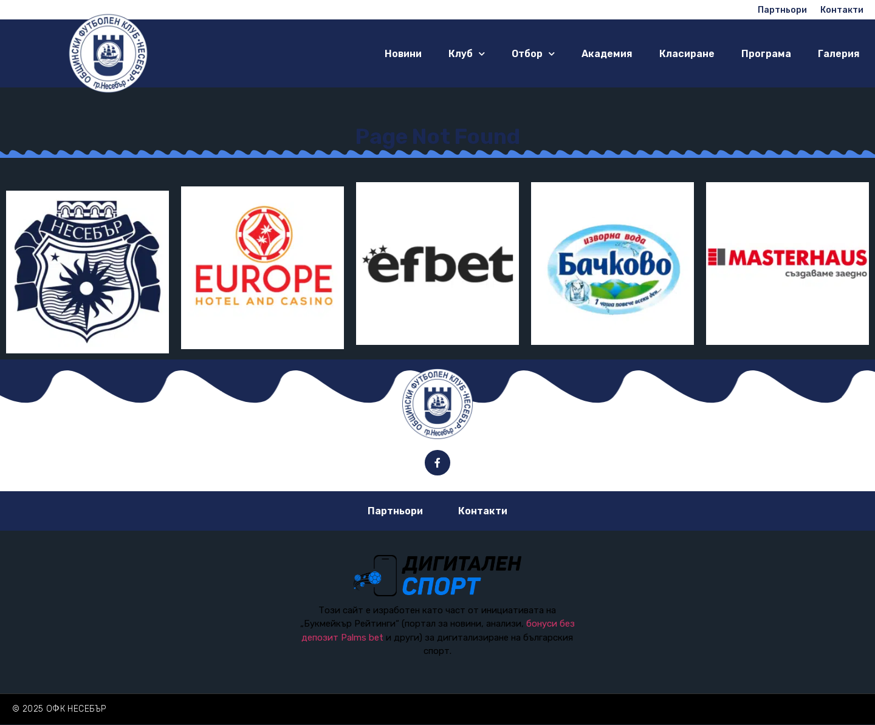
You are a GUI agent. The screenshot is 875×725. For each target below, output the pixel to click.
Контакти (482, 511)
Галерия (839, 54)
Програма (766, 54)
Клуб (466, 53)
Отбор (533, 53)
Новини (403, 54)
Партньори (395, 511)
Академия (607, 54)
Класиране (687, 54)
